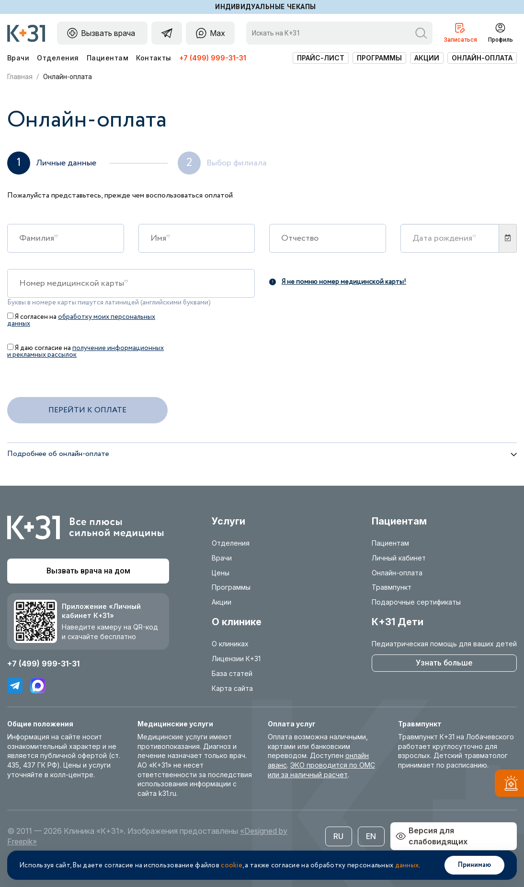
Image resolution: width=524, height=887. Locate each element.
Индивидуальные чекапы (265, 7)
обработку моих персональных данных (81, 320)
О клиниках (230, 644)
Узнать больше (444, 662)
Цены (220, 573)
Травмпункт (391, 587)
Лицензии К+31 (236, 658)
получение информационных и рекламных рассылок (85, 351)
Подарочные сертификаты (416, 602)
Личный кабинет (399, 558)
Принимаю (474, 865)
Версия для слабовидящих (431, 836)
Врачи (18, 58)
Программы (379, 58)
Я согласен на (81, 319)
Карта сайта (232, 688)
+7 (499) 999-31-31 (212, 58)
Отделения (58, 58)
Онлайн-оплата (482, 58)
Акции (426, 58)
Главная (20, 77)
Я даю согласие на (85, 350)
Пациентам (107, 58)
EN (371, 836)
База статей (232, 673)
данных (407, 865)
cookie (231, 865)
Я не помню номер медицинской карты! (337, 281)
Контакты (153, 58)
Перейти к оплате (87, 410)
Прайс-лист (320, 58)
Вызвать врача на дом (88, 570)
